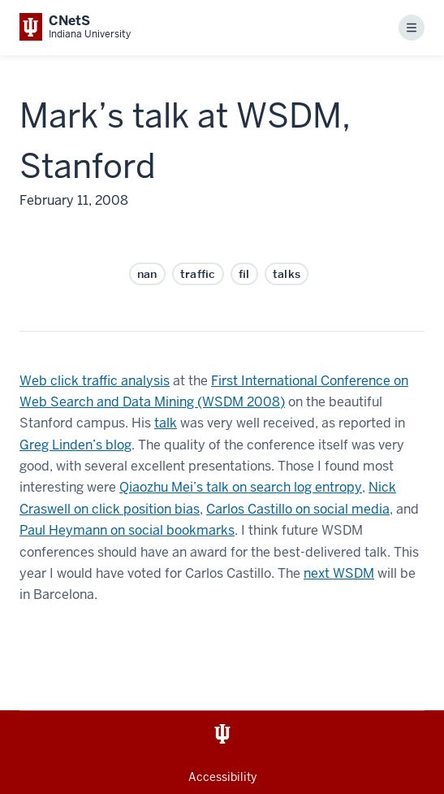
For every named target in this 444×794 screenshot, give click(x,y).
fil (244, 274)
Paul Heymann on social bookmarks (127, 530)
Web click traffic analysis (94, 380)
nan (147, 274)
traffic (198, 274)
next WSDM (339, 573)
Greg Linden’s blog (75, 444)
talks (287, 274)
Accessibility (222, 777)
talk (165, 423)
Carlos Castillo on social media (298, 509)
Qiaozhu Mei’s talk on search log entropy (240, 487)
